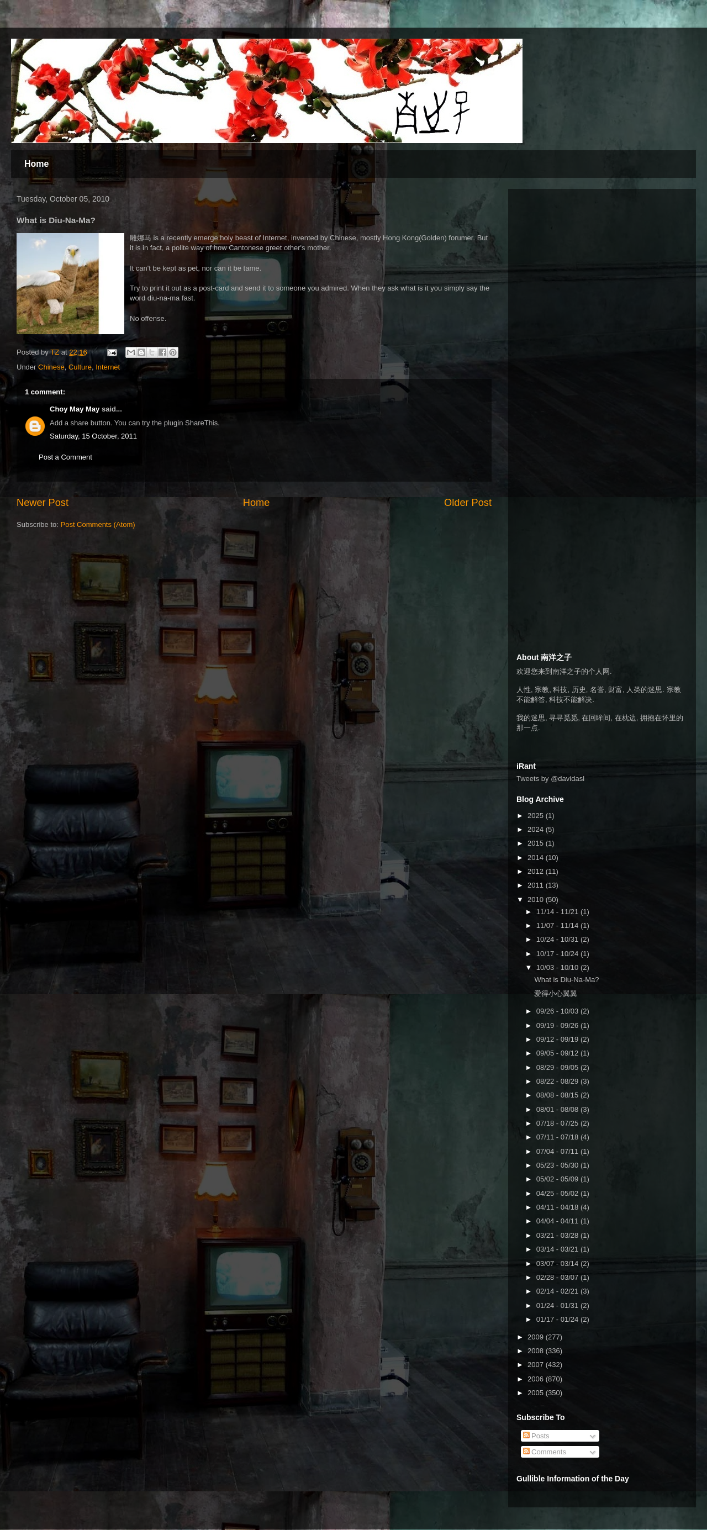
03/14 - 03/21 (558, 1249)
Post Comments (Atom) (98, 524)
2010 (536, 899)
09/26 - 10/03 (558, 1011)
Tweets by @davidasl (550, 778)
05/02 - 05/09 (558, 1179)
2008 (536, 1351)
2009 (536, 1337)
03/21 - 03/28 (558, 1235)
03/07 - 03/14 (558, 1263)
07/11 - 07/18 (558, 1137)
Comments (544, 1452)
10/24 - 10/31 (558, 939)
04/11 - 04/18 (558, 1207)
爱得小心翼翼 (555, 993)
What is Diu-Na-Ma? (566, 979)
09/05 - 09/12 (558, 1053)
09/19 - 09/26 (558, 1025)
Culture (80, 367)
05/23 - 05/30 (558, 1165)
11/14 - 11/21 (558, 912)
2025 (536, 815)
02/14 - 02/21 (558, 1291)
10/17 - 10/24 (558, 953)
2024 (536, 829)
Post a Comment (65, 457)
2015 (536, 843)
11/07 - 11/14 (558, 925)
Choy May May (74, 409)
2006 (536, 1379)
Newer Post (42, 502)
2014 (536, 857)
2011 (536, 885)
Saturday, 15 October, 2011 (93, 436)
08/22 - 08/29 (558, 1081)
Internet (108, 367)
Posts (536, 1436)
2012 (536, 871)
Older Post (468, 502)
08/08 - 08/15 (558, 1095)
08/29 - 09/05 (558, 1067)
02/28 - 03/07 (558, 1277)
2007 (536, 1364)
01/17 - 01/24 (558, 1319)
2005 (536, 1393)
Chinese (51, 367)
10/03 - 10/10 (558, 967)
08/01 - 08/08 (558, 1109)
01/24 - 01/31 (558, 1305)
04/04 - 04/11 (558, 1221)
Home (36, 163)
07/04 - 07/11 (558, 1151)
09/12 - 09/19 (558, 1039)
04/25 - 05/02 (558, 1193)
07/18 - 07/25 (558, 1123)
